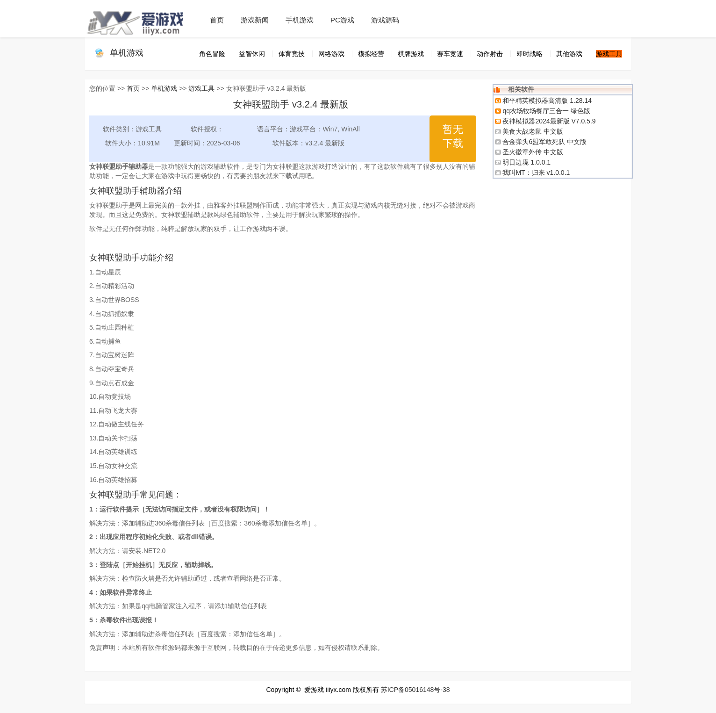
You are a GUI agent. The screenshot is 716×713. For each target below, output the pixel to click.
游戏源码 (385, 20)
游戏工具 (201, 88)
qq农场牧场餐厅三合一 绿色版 (546, 111)
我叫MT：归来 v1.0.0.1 (536, 172)
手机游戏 (300, 20)
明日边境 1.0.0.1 (526, 162)
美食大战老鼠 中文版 (532, 131)
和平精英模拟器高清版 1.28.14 (547, 100)
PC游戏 (342, 20)
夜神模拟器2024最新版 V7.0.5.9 (548, 121)
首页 (217, 20)
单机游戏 (126, 53)
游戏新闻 (255, 20)
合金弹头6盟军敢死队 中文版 (544, 141)
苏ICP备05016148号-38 (415, 689)
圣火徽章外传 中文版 (532, 152)
